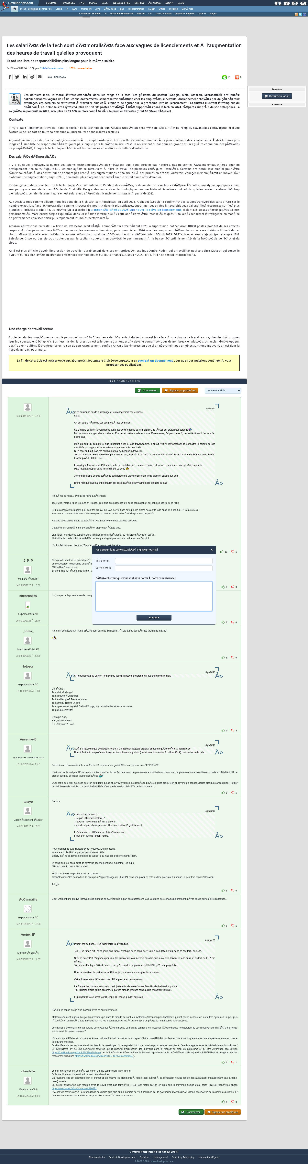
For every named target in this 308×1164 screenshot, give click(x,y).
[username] (164, 561)
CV (105, 13)
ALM (74, 9)
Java (97, 9)
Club (180, 3)
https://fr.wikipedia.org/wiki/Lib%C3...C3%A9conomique (104, 1063)
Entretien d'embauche (121, 13)
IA (67, 9)
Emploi (139, 3)
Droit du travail (163, 13)
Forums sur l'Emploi (89, 13)
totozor (28, 673)
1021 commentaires (80, 71)
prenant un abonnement (155, 363)
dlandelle (28, 1078)
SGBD (151, 9)
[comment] (154, 596)
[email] (164, 568)
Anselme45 (28, 746)
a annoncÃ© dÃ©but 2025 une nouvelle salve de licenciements (136, 213)
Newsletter (121, 3)
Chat (105, 3)
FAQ (82, 3)
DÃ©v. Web (110, 9)
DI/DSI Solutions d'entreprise (36, 9)
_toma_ (28, 638)
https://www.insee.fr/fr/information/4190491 (74, 1095)
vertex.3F (28, 942)
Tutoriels (68, 3)
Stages (213, 13)
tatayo (28, 809)
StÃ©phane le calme (51, 70)
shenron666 (28, 603)
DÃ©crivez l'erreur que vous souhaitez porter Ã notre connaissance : (154, 594)
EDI (122, 9)
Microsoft (86, 9)
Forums (51, 3)
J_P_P (28, 568)
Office (162, 9)
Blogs (93, 3)
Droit (169, 3)
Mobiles (173, 9)
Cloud (59, 9)
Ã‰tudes (154, 3)
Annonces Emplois (184, 13)
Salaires (141, 13)
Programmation (136, 9)
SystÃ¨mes (187, 9)
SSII (150, 13)
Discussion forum (277, 96)
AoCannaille (28, 906)
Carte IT (202, 13)
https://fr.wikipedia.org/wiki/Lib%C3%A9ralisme (76, 1059)
